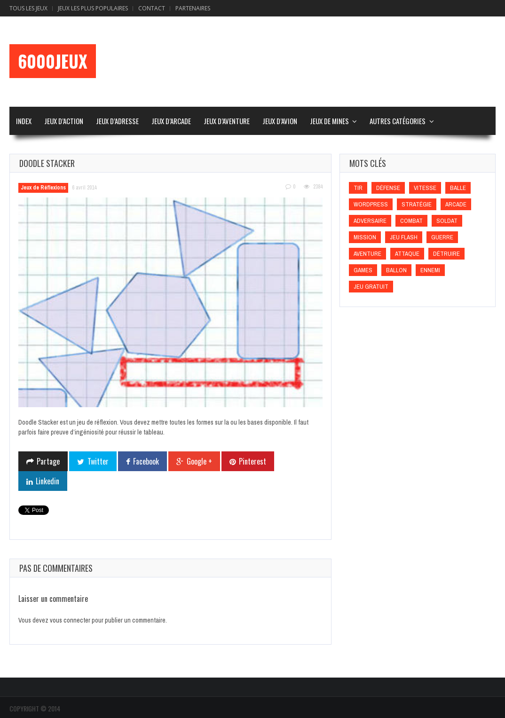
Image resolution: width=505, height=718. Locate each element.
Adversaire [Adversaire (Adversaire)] (370, 221)
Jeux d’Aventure (227, 121)
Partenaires (192, 8)
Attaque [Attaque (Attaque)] (407, 254)
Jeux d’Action (63, 121)
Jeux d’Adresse (117, 121)
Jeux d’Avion (279, 121)
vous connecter (70, 620)
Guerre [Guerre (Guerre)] (442, 237)
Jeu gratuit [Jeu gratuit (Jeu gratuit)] (371, 287)
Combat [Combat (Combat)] (411, 221)
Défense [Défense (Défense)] (388, 188)
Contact (151, 8)
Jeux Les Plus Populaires (93, 8)
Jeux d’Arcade (171, 121)
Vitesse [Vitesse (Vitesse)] (425, 188)
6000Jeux (52, 61)
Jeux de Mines (329, 121)
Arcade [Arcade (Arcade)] (455, 204)
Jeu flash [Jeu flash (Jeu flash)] (404, 237)
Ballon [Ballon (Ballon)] (396, 270)
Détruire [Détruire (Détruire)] (446, 254)
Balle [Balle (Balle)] (458, 188)
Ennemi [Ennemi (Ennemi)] (430, 270)
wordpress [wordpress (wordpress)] (371, 204)
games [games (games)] (363, 270)
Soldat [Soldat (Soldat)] (447, 221)
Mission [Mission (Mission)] (365, 237)
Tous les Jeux (28, 8)
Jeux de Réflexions (43, 187)
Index (24, 121)
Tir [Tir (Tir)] (358, 188)
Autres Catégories (398, 121)
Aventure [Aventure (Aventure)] (367, 254)
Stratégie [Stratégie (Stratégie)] (417, 204)
